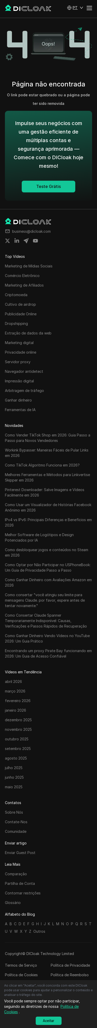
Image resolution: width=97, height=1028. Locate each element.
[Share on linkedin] (16, 240)
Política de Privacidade (70, 965)
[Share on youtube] (35, 240)
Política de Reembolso (70, 975)
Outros (39, 931)
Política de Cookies (21, 975)
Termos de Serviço (21, 965)
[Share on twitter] (7, 240)
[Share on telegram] (26, 240)
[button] (75, 7)
